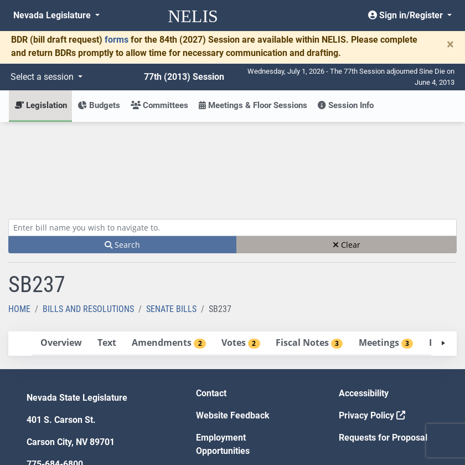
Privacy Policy (372, 334)
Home (19, 227)
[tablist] (232, 262)
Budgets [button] (99, 105)
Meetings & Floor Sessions (253, 105)
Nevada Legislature (53, 15)
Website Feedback (233, 334)
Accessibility (364, 311)
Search (122, 163)
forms (116, 39)
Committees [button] (159, 105)
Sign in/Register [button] (406, 15)
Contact (211, 311)
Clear (346, 163)
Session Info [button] (346, 105)
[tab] (61, 262)
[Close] (450, 44)
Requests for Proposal (383, 356)
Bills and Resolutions (88, 227)
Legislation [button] (40, 105)
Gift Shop (214, 391)
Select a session (43, 76)
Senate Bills (171, 227)
